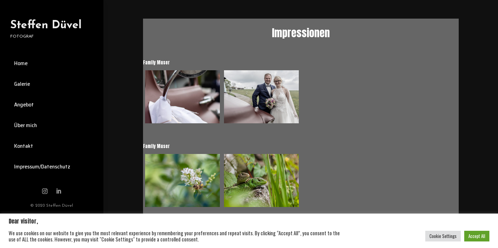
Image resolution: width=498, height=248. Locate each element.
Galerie (22, 84)
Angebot (24, 104)
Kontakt (23, 146)
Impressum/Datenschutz (42, 166)
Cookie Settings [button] (443, 235)
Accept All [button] (476, 235)
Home (21, 63)
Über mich (25, 125)
